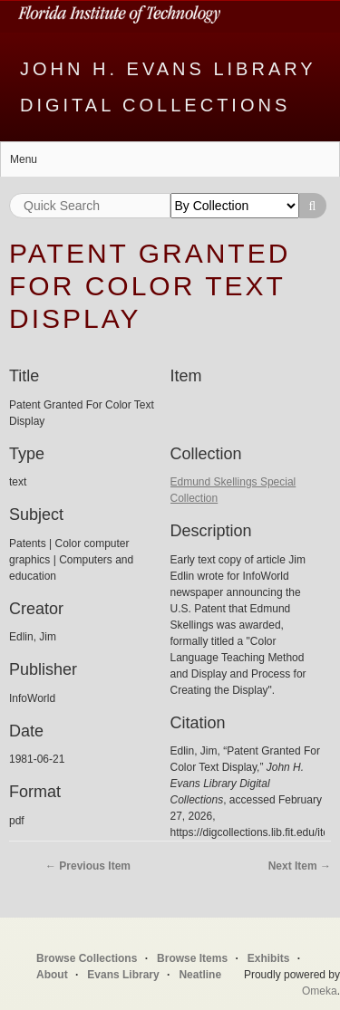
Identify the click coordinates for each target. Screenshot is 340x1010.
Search (312, 205)
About (52, 974)
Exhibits (269, 958)
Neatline (200, 974)
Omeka (319, 991)
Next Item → (299, 866)
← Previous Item (88, 866)
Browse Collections (86, 958)
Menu (23, 159)
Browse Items (192, 958)
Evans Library (123, 974)
